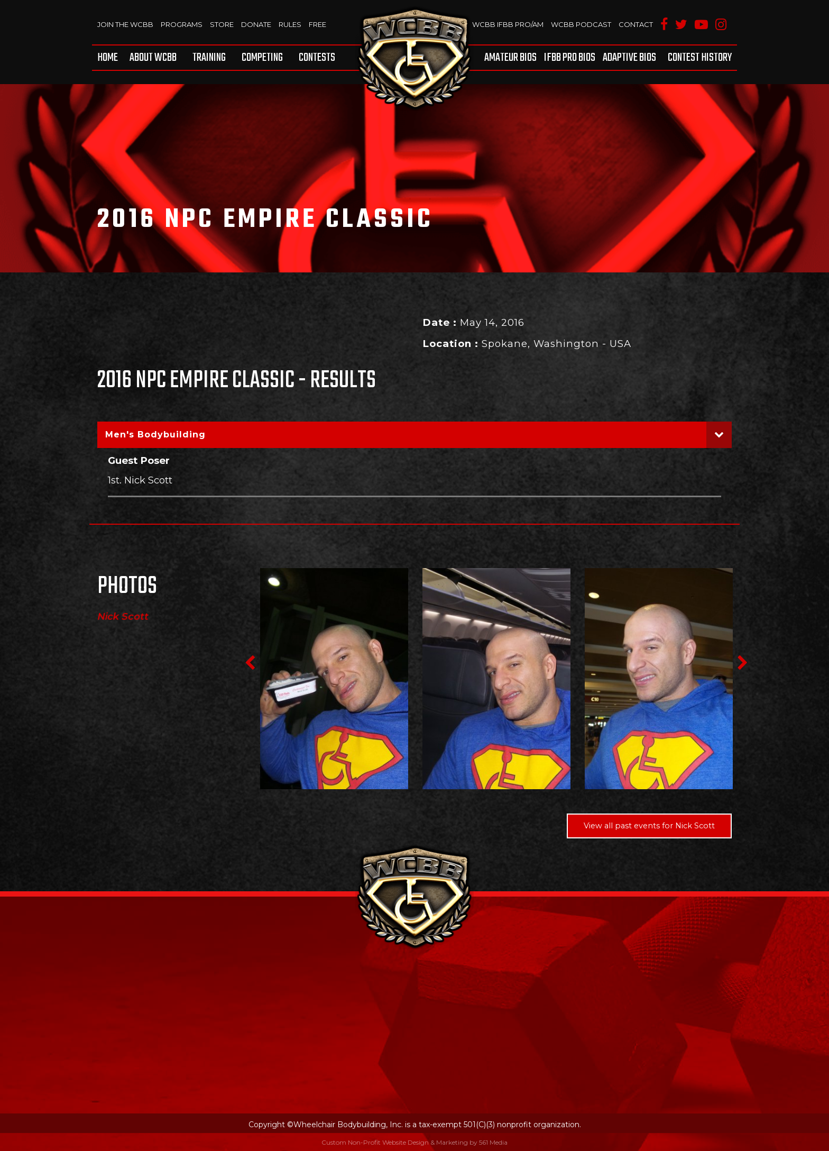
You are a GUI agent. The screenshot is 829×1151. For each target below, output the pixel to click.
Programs (181, 24)
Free (317, 24)
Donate (256, 24)
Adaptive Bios (629, 58)
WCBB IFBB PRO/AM (508, 24)
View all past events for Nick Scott (649, 825)
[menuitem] (109, 57)
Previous (249, 663)
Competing (262, 58)
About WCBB (153, 58)
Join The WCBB (125, 24)
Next (742, 663)
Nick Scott (123, 617)
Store (222, 24)
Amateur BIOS (510, 58)
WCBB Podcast (581, 24)
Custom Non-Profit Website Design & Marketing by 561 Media (414, 1142)
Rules (290, 24)
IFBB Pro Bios (569, 58)
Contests (317, 58)
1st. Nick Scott (140, 480)
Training (209, 58)
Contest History (700, 58)
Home (107, 58)
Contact (636, 24)
